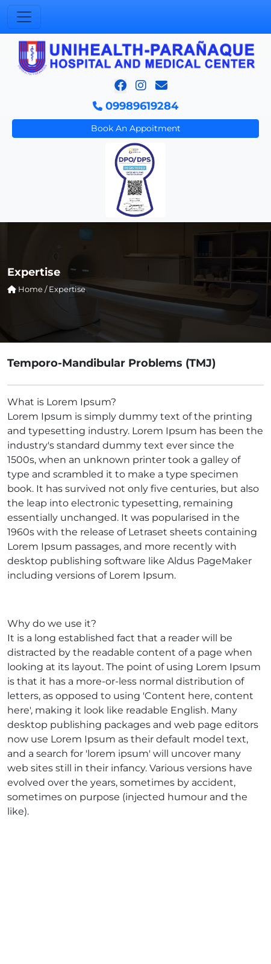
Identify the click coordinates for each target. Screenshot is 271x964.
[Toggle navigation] (24, 17)
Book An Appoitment (136, 128)
